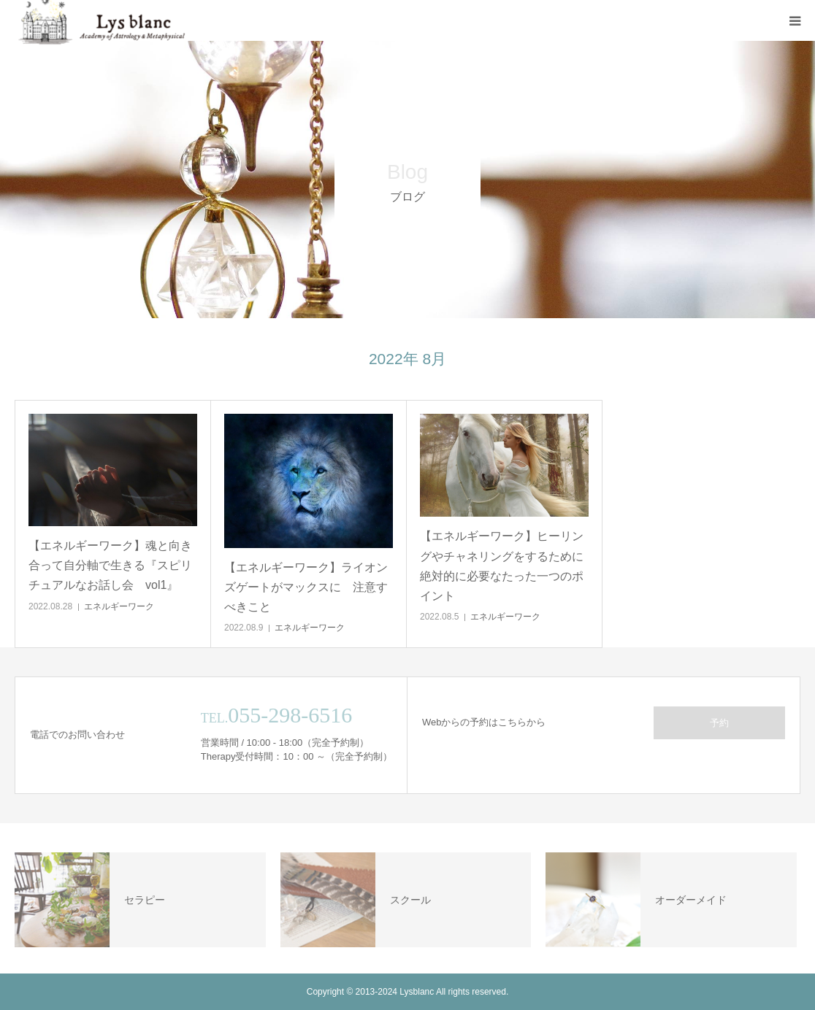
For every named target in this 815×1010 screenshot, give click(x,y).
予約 (719, 722)
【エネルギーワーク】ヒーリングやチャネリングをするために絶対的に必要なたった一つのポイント (501, 566)
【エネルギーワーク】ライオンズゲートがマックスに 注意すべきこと (306, 587)
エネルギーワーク (119, 606)
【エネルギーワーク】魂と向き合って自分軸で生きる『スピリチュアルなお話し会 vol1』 (110, 565)
